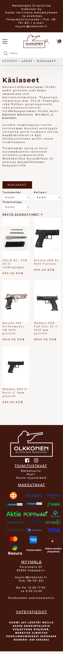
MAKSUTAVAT (31, 485)
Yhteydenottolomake (23, 19)
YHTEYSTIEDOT (31, 612)
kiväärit (42, 114)
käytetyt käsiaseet (17, 114)
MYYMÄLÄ (31, 562)
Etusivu (10, 61)
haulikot (9, 118)
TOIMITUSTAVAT (31, 466)
